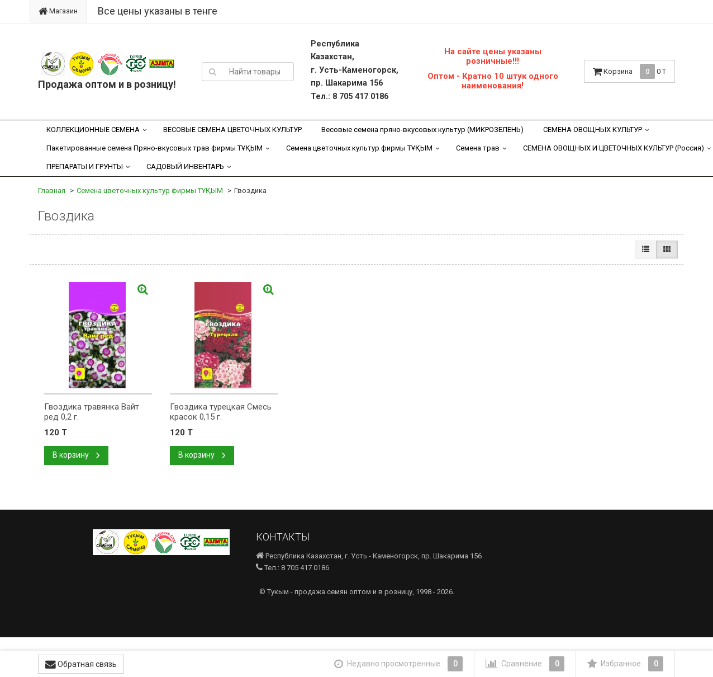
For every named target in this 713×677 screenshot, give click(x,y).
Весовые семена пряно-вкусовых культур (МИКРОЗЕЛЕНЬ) (422, 129)
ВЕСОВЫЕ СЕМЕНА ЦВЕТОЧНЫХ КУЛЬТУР (232, 129)
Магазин (58, 11)
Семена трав (478, 148)
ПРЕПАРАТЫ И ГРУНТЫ (84, 166)
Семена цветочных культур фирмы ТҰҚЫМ (359, 148)
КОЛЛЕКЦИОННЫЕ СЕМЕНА (93, 129)
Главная (51, 190)
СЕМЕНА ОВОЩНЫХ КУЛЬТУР (592, 129)
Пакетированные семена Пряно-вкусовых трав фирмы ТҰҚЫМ (154, 148)
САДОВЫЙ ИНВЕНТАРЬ (185, 166)
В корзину (76, 454)
